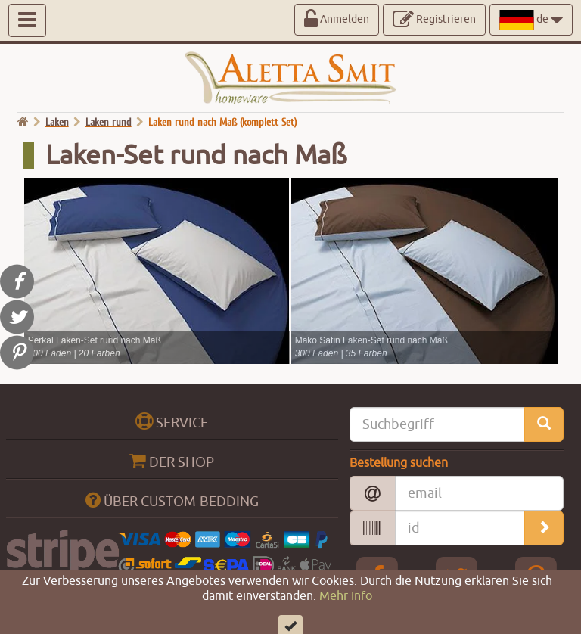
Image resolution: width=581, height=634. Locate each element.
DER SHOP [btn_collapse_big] (171, 461)
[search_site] (544, 424)
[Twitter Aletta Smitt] (457, 577)
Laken (57, 122)
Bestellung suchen (399, 463)
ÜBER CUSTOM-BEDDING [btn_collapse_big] (172, 500)
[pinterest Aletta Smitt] (535, 577)
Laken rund (108, 122)
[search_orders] (544, 528)
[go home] (23, 122)
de (531, 19)
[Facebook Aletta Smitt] (377, 577)
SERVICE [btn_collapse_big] (171, 421)
